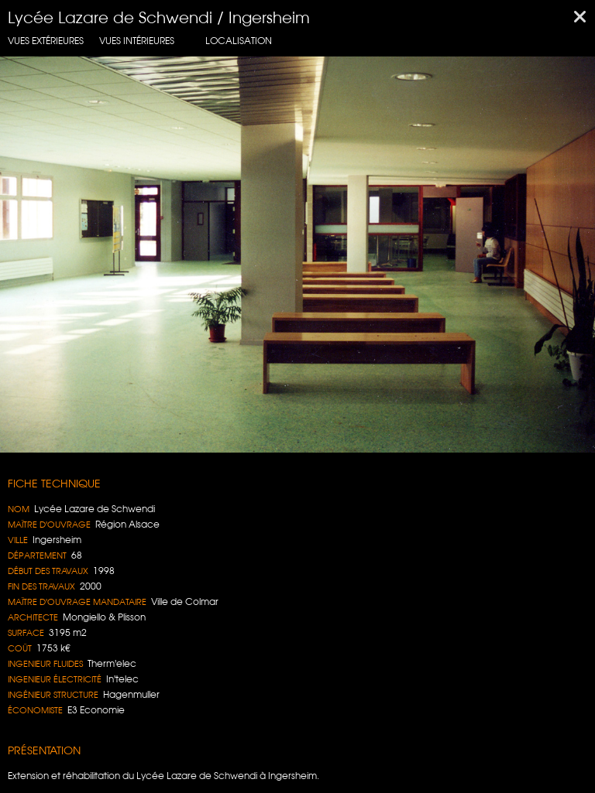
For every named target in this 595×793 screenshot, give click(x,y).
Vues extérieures (46, 40)
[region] (297, 254)
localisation (238, 40)
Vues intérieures (136, 40)
